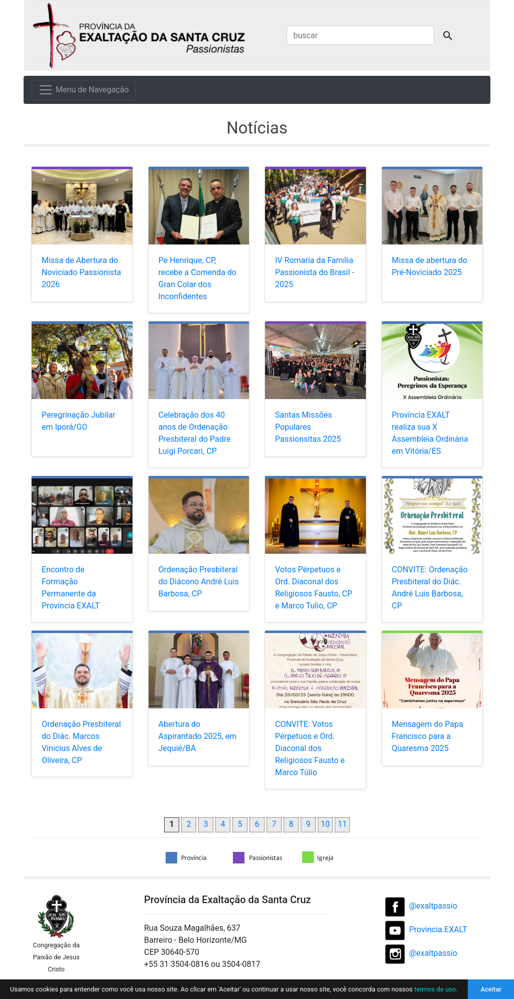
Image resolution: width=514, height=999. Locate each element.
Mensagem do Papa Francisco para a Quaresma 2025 (427, 736)
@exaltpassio (433, 906)
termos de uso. (435, 989)
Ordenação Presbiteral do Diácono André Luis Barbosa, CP (199, 581)
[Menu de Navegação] (84, 90)
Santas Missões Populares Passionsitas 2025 (308, 427)
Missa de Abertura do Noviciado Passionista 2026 (81, 272)
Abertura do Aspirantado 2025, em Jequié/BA (198, 736)
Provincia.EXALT (438, 929)
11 (342, 824)
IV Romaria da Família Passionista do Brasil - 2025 (314, 272)
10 (325, 824)
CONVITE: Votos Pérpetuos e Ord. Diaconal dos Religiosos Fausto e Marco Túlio (310, 748)
